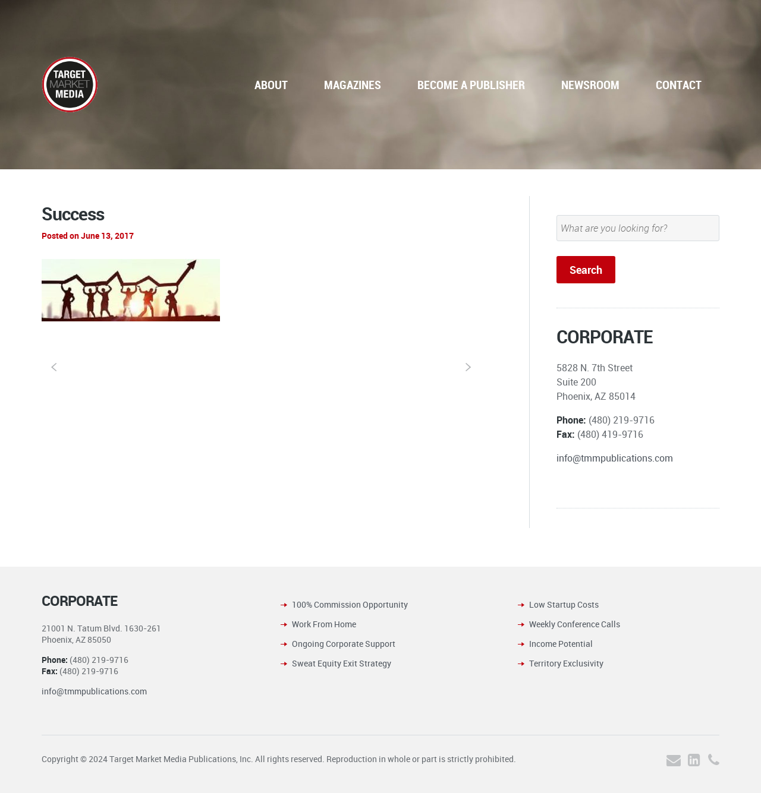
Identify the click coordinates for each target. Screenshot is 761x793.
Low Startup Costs (564, 604)
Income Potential (561, 643)
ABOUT (271, 85)
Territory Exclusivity (566, 663)
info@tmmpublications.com (614, 458)
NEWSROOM (590, 85)
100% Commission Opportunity (350, 604)
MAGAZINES (352, 85)
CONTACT (679, 85)
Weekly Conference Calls (574, 624)
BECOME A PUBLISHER (471, 85)
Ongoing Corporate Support (343, 643)
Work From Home (324, 624)
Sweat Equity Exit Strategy (341, 663)
